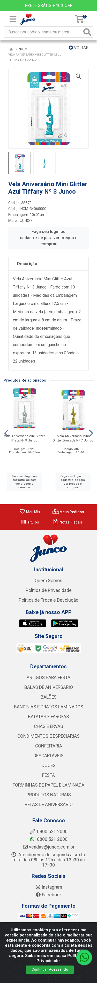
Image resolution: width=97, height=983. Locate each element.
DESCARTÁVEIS (48, 755)
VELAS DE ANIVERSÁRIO (49, 804)
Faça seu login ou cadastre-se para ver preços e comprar (48, 237)
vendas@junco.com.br (48, 847)
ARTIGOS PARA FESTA (48, 677)
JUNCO (26, 221)
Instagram (48, 887)
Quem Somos (48, 580)
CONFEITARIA (48, 745)
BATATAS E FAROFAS (48, 716)
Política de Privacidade (49, 590)
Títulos (29, 522)
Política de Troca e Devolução (48, 600)
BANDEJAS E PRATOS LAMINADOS (48, 706)
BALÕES (49, 697)
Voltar (78, 47)
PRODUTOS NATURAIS (48, 794)
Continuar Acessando (50, 969)
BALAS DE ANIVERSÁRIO (48, 687)
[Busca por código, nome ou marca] (43, 32)
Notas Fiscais (68, 522)
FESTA (48, 775)
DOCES (49, 765)
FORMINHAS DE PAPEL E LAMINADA (48, 785)
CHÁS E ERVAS (48, 726)
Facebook (48, 894)
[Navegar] (6, 433)
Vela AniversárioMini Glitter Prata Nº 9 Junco (24, 438)
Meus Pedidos (68, 512)
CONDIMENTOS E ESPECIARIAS (48, 736)
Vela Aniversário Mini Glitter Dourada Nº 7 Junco (73, 438)
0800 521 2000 (48, 839)
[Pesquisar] (87, 32)
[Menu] (13, 19)
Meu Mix (29, 512)
